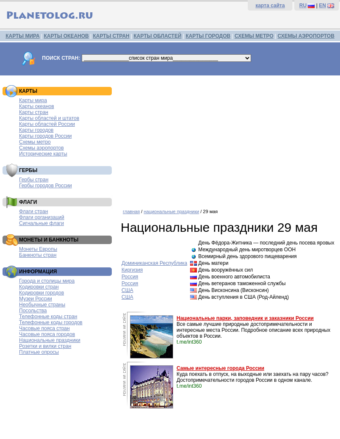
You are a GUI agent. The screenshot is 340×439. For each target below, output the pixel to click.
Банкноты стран (37, 255)
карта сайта (270, 5)
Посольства (33, 311)
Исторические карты (43, 154)
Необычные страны (42, 305)
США (127, 290)
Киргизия (132, 270)
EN (322, 5)
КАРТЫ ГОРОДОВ (207, 36)
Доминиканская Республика (154, 263)
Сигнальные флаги (41, 223)
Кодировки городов (41, 293)
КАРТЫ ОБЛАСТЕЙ (158, 36)
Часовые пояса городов (47, 334)
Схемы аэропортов (41, 148)
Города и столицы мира (47, 281)
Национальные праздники (49, 340)
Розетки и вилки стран (45, 346)
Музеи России (35, 299)
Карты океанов (36, 106)
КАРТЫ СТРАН (111, 36)
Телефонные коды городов (51, 322)
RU (303, 5)
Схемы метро (35, 142)
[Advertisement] (228, 139)
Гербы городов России (45, 186)
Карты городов (36, 130)
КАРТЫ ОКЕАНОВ (66, 36)
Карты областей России (47, 124)
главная (131, 211)
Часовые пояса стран (44, 328)
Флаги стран (33, 211)
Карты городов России (45, 136)
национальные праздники (171, 211)
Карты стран (33, 112)
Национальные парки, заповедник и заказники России (245, 318)
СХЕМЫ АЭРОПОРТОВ (306, 36)
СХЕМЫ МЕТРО (254, 36)
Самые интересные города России (220, 368)
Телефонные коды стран (48, 317)
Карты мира (33, 100)
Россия (130, 277)
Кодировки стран (39, 287)
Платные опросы (39, 352)
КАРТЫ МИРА (22, 36)
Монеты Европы (38, 249)
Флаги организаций (41, 217)
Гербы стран (33, 180)
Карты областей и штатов (49, 118)
